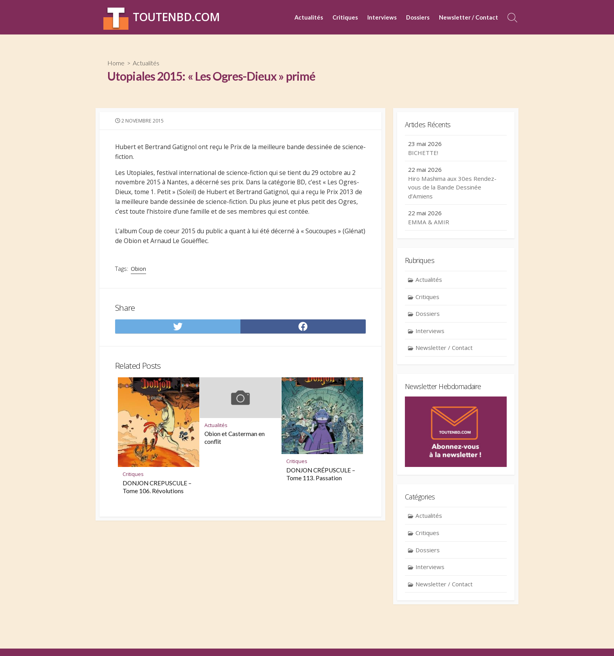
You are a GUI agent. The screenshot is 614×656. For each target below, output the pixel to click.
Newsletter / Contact (468, 17)
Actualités (308, 17)
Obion (139, 273)
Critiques (345, 17)
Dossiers (418, 17)
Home (116, 63)
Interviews (382, 17)
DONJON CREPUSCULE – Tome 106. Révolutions (157, 494)
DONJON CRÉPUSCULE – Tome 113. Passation (320, 481)
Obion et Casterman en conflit (234, 444)
